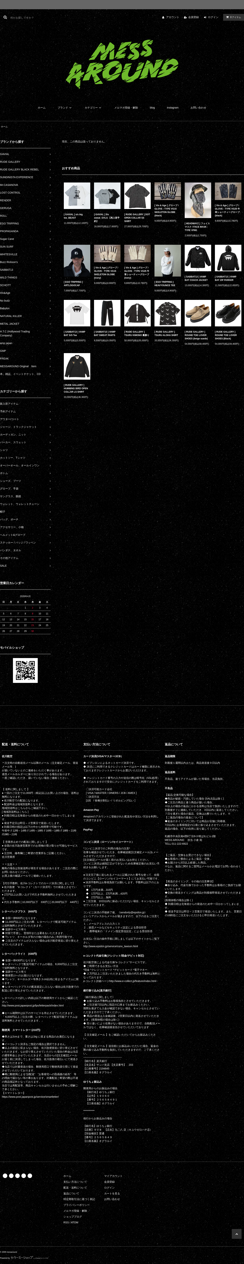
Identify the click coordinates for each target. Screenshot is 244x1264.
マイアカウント (113, 1175)
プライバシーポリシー (76, 1204)
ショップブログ (72, 1216)
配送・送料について (75, 1187)
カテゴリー (93, 107)
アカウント (172, 17)
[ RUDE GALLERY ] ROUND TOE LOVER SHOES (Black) (226, 335)
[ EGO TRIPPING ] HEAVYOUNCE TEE (164, 284)
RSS (66, 1222)
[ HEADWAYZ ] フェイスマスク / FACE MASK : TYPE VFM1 (197, 227)
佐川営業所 (8, 856)
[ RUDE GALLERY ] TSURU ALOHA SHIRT (166, 334)
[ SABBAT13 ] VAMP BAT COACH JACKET (196, 278)
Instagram (172, 107)
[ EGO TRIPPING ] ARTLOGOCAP (73, 284)
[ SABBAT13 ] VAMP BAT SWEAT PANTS (104, 334)
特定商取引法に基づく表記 (79, 1199)
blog (152, 107)
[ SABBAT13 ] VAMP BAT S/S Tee (74, 334)
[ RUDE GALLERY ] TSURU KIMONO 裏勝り (136, 334)
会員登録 (193, 17)
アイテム (232, 17)
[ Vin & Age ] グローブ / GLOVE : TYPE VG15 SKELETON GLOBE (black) (166, 210)
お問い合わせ (198, 107)
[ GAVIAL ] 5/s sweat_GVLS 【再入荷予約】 (107, 218)
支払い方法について (75, 1181)
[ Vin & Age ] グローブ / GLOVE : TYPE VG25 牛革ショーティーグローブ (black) (227, 210)
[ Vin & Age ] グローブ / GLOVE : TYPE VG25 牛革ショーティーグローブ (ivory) (136, 272)
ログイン (213, 17)
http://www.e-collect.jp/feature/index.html (132, 981)
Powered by (24, 1258)
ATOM (74, 1222)
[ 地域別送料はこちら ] (15, 811)
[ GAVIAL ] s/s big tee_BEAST (73, 216)
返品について (71, 1193)
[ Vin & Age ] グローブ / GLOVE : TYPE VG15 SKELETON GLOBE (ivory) (106, 272)
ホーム (42, 107)
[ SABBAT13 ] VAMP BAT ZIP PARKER (225, 278)
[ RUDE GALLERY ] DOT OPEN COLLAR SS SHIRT (137, 218)
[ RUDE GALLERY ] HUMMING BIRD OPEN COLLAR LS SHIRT (76, 388)
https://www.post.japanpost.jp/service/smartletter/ (30, 1096)
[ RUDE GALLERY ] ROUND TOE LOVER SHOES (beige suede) (196, 335)
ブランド (65, 107)
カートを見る (112, 1193)
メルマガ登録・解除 (126, 107)
